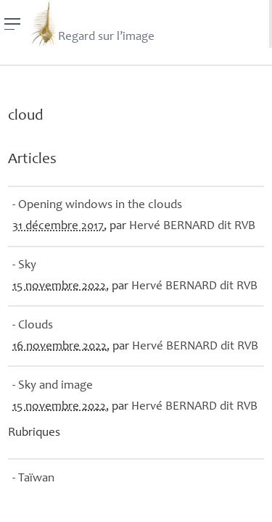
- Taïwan (33, 479)
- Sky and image (52, 386)
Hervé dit (192, 226)
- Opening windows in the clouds (97, 205)
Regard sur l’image (91, 24)
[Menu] (12, 24)
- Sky (24, 266)
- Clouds (32, 326)
